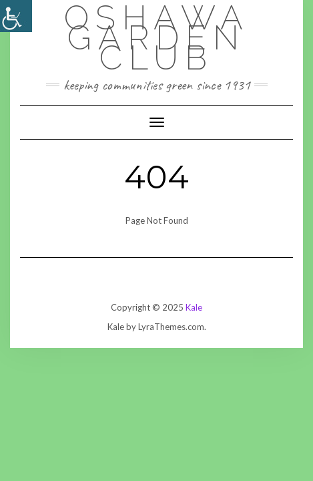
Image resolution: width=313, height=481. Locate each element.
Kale (194, 307)
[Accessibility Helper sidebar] (16, 16)
